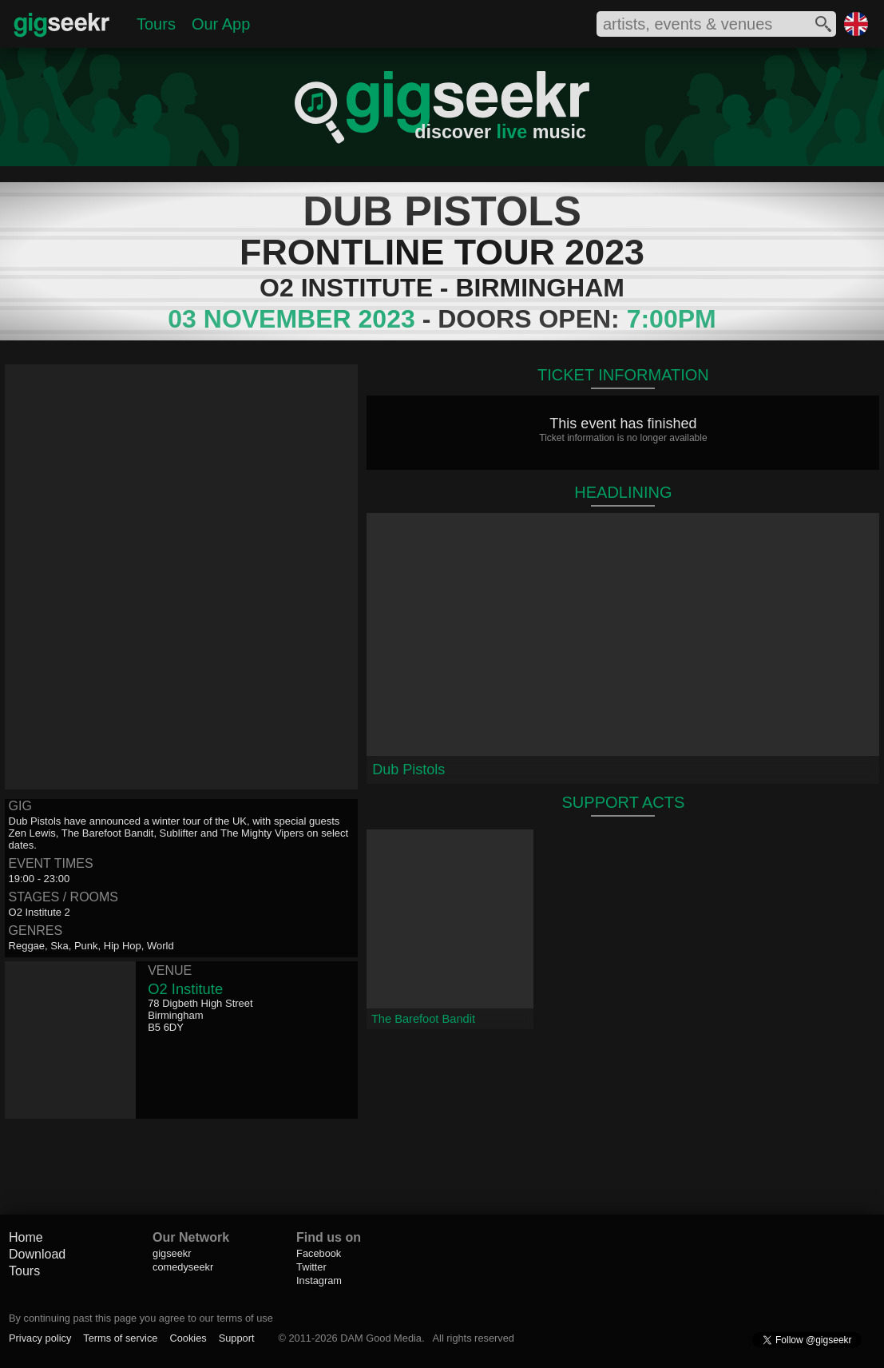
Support (237, 1338)
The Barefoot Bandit (423, 1018)
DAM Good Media (381, 1338)
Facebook (318, 1253)
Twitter (311, 1267)
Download (37, 1254)
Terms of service (120, 1338)
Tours (156, 24)
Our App (221, 24)
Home (26, 1237)
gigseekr (172, 1253)
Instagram (319, 1280)
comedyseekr (183, 1267)
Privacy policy (40, 1338)
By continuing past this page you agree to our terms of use (141, 1318)
